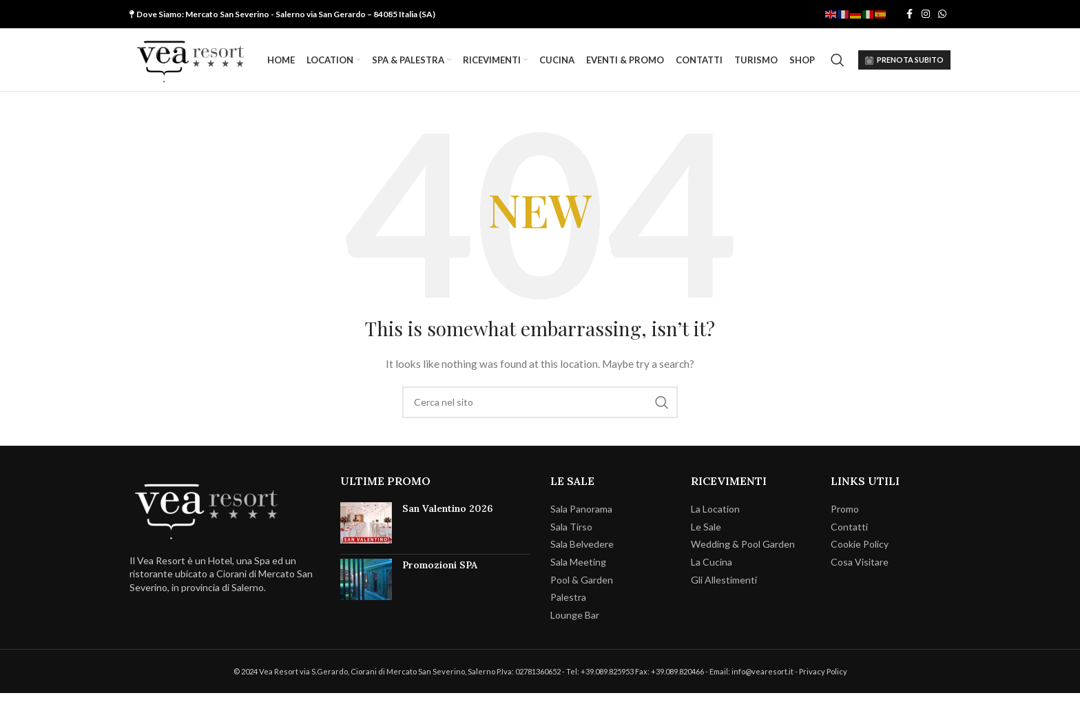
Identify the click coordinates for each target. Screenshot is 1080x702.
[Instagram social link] (925, 15)
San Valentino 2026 (447, 518)
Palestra (568, 606)
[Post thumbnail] (366, 532)
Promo (845, 518)
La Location (715, 518)
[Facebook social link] (909, 15)
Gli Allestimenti (724, 589)
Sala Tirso (571, 535)
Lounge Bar (574, 624)
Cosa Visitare (860, 571)
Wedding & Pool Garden (743, 553)
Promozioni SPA (439, 574)
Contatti (849, 535)
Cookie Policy (860, 553)
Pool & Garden (581, 589)
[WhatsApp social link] (942, 15)
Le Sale (706, 535)
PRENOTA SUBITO (904, 65)
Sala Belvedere (582, 553)
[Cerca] (837, 65)
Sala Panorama (581, 518)
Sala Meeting (578, 571)
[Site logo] (201, 64)
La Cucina (711, 571)
